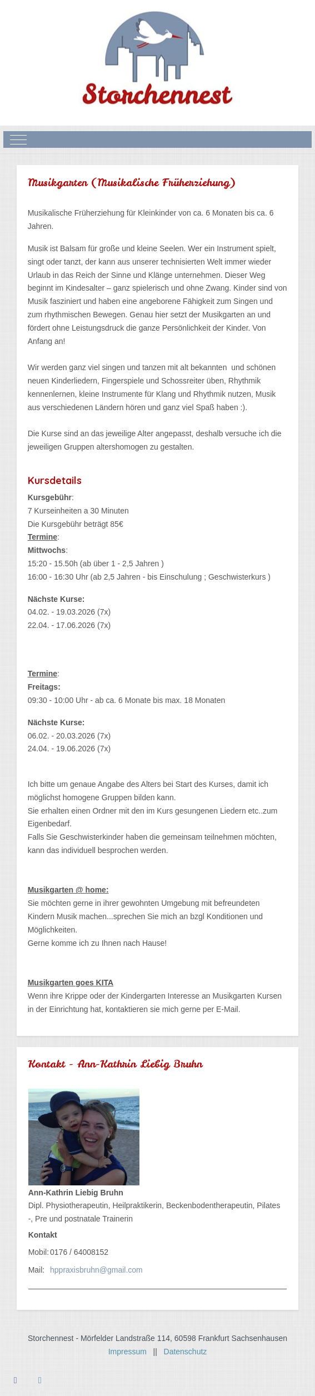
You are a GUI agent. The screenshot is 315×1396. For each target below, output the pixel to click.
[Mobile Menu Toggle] (18, 139)
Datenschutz (185, 1351)
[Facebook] (15, 1380)
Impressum (130, 1351)
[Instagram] (40, 1380)
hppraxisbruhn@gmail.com (96, 1269)
